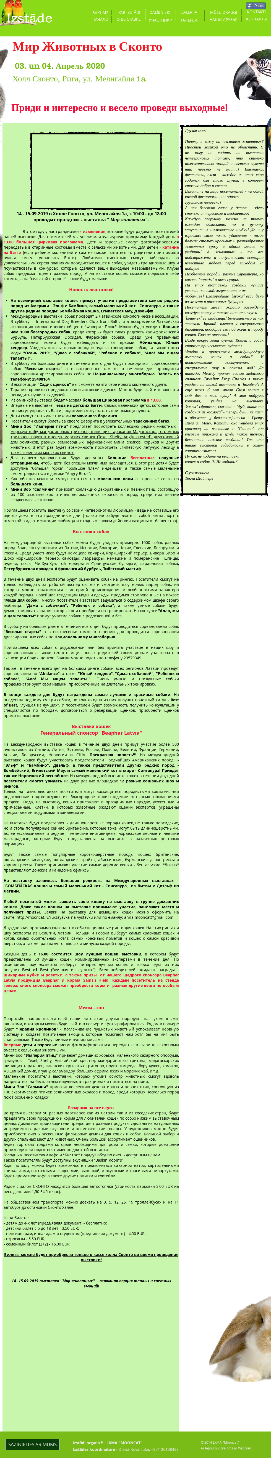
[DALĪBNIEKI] (160, 12)
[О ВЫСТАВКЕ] (128, 19)
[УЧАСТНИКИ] (161, 20)
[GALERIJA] (189, 12)
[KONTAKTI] (256, 12)
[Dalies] (256, 5)
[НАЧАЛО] (100, 19)
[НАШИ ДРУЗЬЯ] (223, 19)
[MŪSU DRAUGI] (223, 12)
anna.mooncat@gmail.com (148, 917)
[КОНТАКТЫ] (256, 19)
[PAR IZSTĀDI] (129, 12)
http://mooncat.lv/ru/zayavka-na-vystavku (55, 917)
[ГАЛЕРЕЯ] (189, 20)
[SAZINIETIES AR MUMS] (32, 1444)
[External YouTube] (96, 171)
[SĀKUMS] (100, 12)
